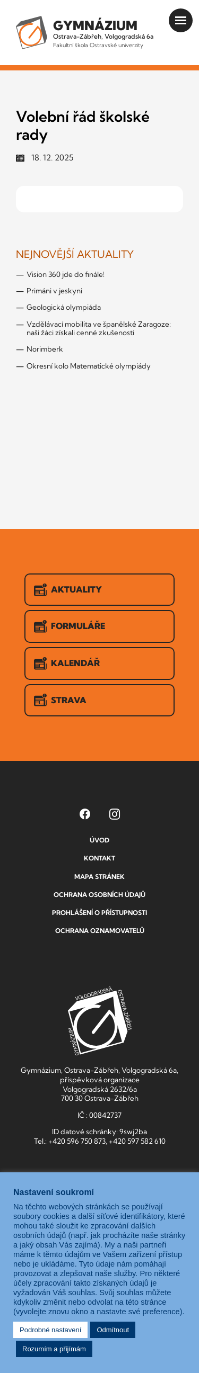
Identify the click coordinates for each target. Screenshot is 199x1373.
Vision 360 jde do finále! (66, 274)
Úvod (99, 840)
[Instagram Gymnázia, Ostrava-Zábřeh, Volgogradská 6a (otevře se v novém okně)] (114, 813)
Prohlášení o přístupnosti (99, 913)
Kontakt (99, 858)
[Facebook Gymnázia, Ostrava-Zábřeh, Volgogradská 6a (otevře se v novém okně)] (85, 813)
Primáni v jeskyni (54, 290)
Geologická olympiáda (64, 307)
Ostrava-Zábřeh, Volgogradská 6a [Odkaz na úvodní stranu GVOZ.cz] (103, 33)
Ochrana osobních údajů (99, 895)
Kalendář (67, 663)
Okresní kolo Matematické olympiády (89, 366)
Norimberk (45, 349)
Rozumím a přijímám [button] (54, 1349)
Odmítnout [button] (113, 1330)
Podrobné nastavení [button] (50, 1330)
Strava (60, 700)
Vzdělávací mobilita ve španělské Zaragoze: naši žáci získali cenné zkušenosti (99, 328)
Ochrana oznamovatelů (99, 931)
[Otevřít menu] (181, 20)
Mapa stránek (99, 877)
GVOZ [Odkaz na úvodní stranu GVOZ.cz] (100, 1020)
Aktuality (68, 590)
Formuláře (69, 626)
